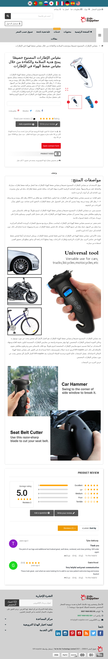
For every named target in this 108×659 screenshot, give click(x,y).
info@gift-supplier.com (79, 620)
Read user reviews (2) (26, 118)
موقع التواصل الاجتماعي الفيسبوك (100, 633)
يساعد (57, 9)
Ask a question (26, 124)
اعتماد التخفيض (11, 603)
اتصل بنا (66, 9)
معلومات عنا (76, 9)
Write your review (49, 124)
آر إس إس (86, 633)
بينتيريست (14, 110)
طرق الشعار (97, 9)
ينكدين (58, 633)
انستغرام (65, 633)
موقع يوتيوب (79, 633)
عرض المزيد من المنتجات (91, 362)
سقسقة (27, 110)
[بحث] (29, 16)
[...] (68, 607)
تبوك (87, 9)
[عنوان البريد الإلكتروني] (36, 602)
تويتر (93, 633)
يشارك (39, 110)
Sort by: (92, 528)
